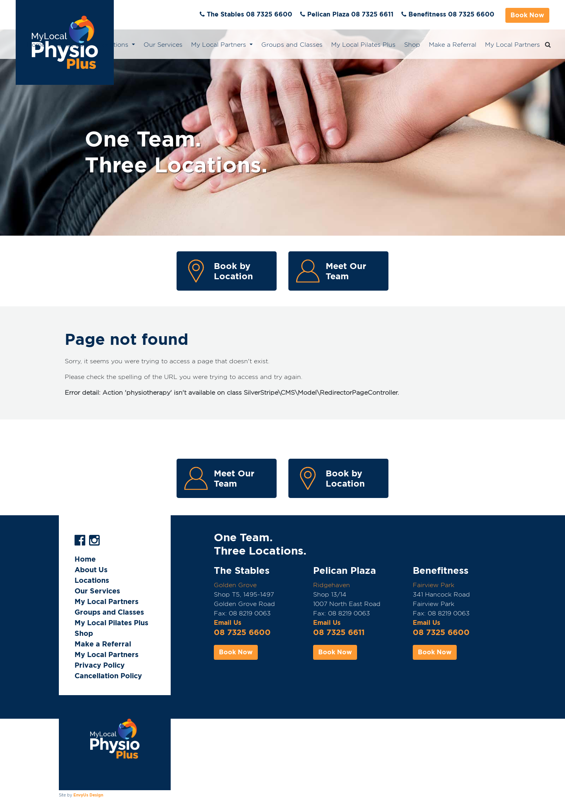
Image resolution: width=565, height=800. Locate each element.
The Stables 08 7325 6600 (249, 14)
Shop (412, 44)
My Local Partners (512, 44)
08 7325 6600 (242, 632)
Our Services (163, 44)
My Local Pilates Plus (363, 44)
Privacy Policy (100, 665)
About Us (91, 570)
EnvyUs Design (88, 795)
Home (36, 44)
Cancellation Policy (108, 676)
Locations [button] (114, 44)
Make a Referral (452, 44)
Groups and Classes (292, 44)
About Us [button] (69, 44)
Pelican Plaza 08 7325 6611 (350, 14)
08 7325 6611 (339, 632)
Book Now (527, 15)
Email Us (227, 622)
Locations (92, 580)
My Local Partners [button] (219, 44)
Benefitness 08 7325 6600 (451, 14)
